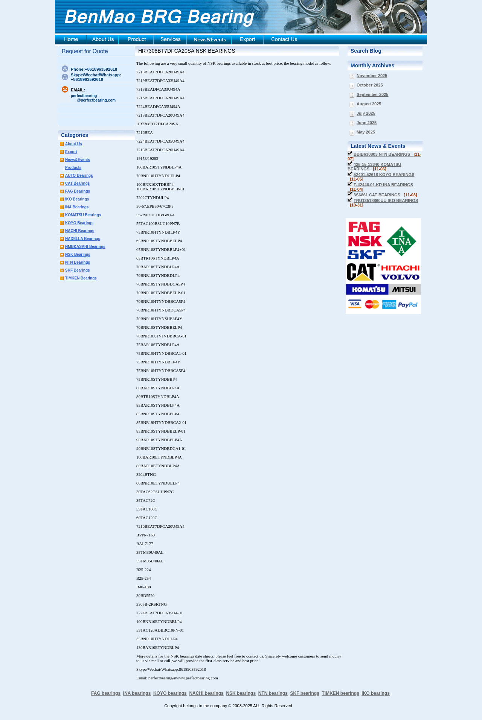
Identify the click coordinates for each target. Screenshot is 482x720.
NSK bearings (241, 693)
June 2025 (367, 122)
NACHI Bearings (79, 231)
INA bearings (137, 693)
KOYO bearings (170, 693)
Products (73, 168)
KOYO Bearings (79, 223)
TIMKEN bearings (340, 693)
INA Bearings (76, 207)
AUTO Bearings (79, 175)
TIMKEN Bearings (81, 278)
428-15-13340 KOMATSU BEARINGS (374, 166)
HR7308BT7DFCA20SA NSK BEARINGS (186, 51)
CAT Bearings (77, 183)
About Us (73, 144)
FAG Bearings (77, 191)
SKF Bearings (77, 270)
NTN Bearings (77, 262)
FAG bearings (105, 693)
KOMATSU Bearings (83, 215)
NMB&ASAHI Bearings (85, 247)
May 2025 (366, 132)
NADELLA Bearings (82, 239)
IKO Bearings (77, 199)
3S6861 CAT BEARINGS (385, 195)
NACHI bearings (206, 693)
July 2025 (366, 113)
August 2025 (369, 104)
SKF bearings (304, 693)
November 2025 (372, 75)
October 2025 (370, 85)
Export (71, 152)
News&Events (77, 160)
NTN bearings (273, 693)
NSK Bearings (77, 254)
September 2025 (372, 94)
